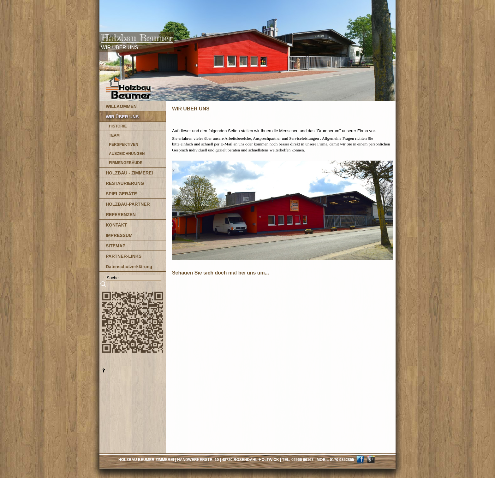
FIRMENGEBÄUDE (125, 163)
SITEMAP (115, 245)
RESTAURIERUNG (125, 183)
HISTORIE (118, 126)
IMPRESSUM (119, 235)
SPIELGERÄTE (121, 193)
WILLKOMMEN (121, 106)
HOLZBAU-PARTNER (128, 204)
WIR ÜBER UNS (122, 116)
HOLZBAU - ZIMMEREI (129, 172)
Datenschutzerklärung (129, 266)
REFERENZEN (121, 214)
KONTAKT (116, 224)
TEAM (114, 135)
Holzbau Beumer (137, 38)
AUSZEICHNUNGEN (127, 153)
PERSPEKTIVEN (123, 144)
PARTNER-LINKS (123, 256)
